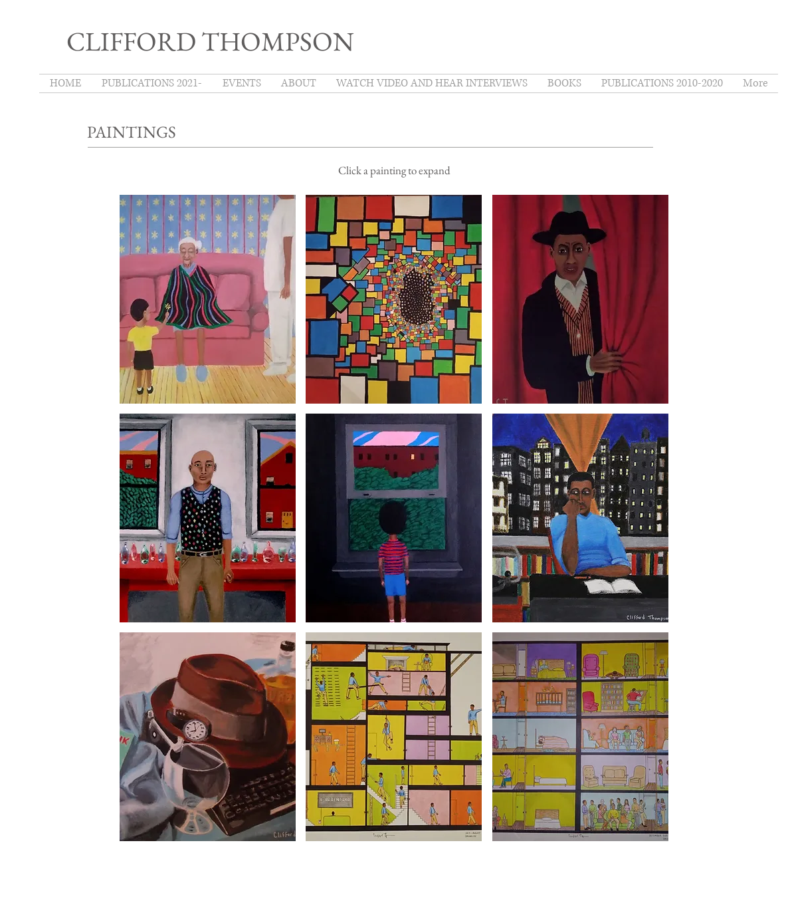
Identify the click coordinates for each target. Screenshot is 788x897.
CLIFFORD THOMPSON (210, 41)
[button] (208, 299)
